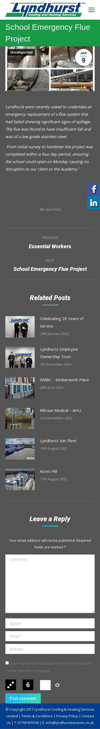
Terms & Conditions (37, 716)
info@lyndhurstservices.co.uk (70, 722)
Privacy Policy (67, 716)
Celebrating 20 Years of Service (61, 322)
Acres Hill (48, 471)
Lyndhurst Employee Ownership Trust (59, 352)
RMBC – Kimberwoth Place (64, 379)
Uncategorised (21, 52)
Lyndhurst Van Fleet (58, 440)
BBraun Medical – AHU (60, 410)
